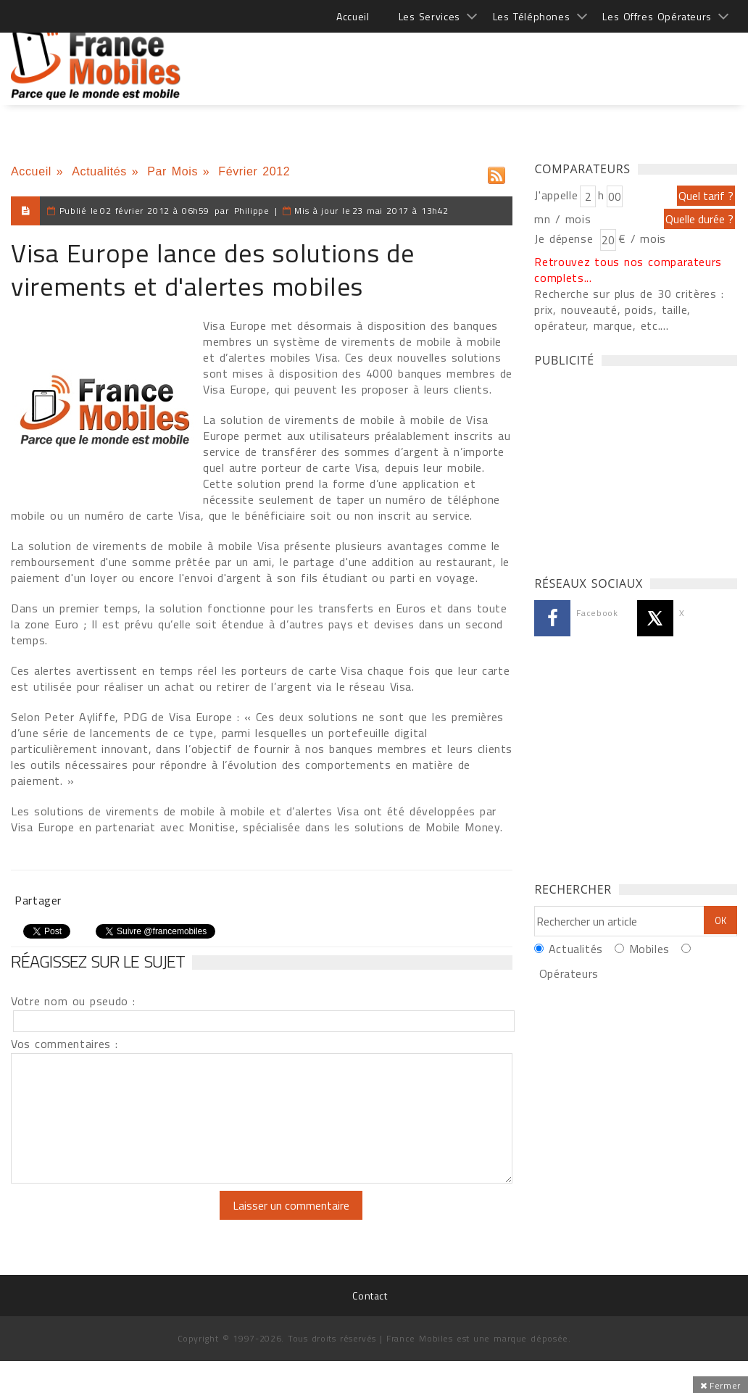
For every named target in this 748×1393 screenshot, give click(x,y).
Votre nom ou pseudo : (73, 1001)
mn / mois (562, 219)
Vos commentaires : (64, 1044)
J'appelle (556, 195)
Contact (369, 1295)
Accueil (352, 16)
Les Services (429, 16)
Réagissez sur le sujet (98, 961)
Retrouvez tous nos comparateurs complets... (628, 269)
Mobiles (649, 948)
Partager (38, 900)
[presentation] (132, 1219)
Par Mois (172, 171)
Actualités (99, 171)
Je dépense (565, 238)
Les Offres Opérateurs (657, 16)
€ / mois (642, 238)
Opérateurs (569, 973)
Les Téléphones (531, 16)
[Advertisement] (473, 58)
